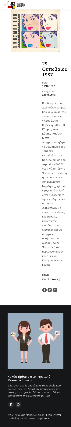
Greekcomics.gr (51, 279)
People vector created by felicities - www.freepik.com (34, 416)
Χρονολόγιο (49, 94)
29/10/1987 (48, 86)
